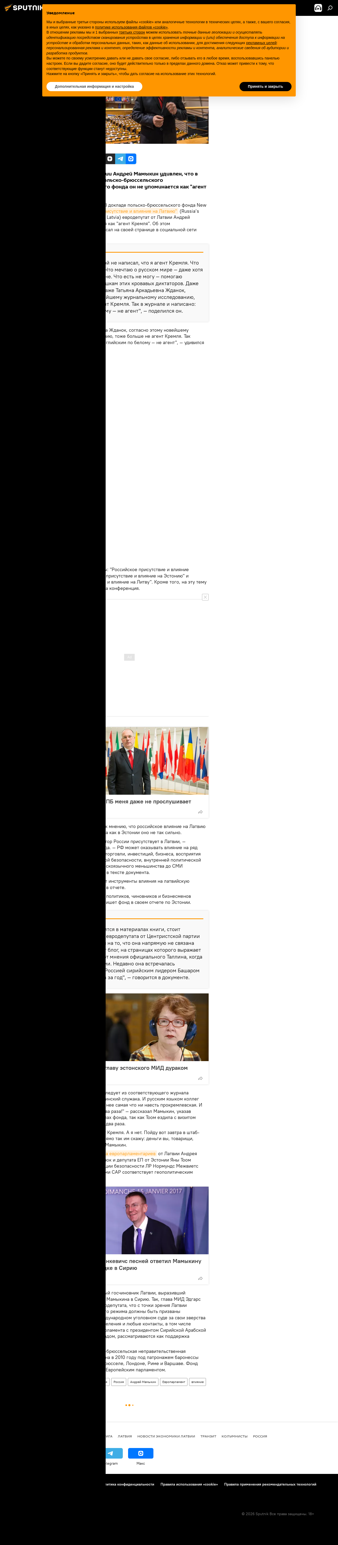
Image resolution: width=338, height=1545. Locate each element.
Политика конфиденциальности (127, 1484)
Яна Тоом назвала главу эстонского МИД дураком (121, 1067)
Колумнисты (235, 1436)
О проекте (14, 1484)
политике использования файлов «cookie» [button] (131, 27)
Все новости (85, 1436)
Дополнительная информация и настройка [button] (94, 86)
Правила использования (72, 1484)
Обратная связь (39, 1491)
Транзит (208, 1436)
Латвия (102, 1382)
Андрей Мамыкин (143, 1382)
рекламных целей (261, 43)
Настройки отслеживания (81, 1491)
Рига (108, 1436)
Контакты (38, 1484)
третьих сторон (132, 32)
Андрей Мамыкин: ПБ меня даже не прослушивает (123, 801)
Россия (119, 1382)
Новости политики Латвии (72, 1382)
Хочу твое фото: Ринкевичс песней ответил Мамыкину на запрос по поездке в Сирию (128, 1264)
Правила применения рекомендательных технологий (270, 1484)
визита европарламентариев (124, 1153)
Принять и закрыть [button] (265, 86)
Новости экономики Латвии (166, 1436)
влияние (197, 1382)
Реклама (13, 1491)
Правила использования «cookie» (189, 1484)
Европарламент (173, 1382)
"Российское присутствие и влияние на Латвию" (124, 211)
